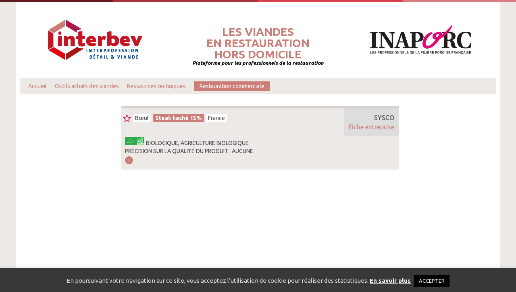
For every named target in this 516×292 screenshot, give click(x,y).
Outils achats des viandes (87, 86)
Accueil (37, 86)
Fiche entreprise (371, 126)
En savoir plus (390, 280)
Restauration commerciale (232, 86)
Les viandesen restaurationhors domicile (258, 43)
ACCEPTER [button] (432, 281)
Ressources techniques (156, 86)
